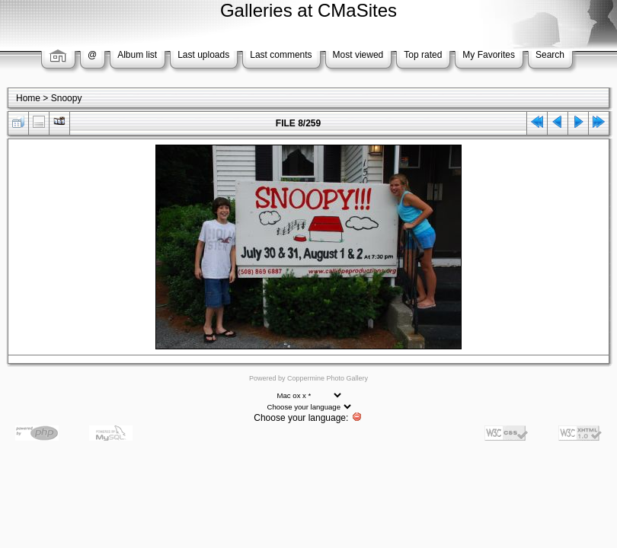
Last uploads (203, 54)
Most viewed (358, 54)
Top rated (423, 54)
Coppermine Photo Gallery (327, 378)
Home (28, 98)
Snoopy (66, 98)
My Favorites (488, 54)
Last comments (281, 54)
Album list (137, 54)
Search (549, 54)
